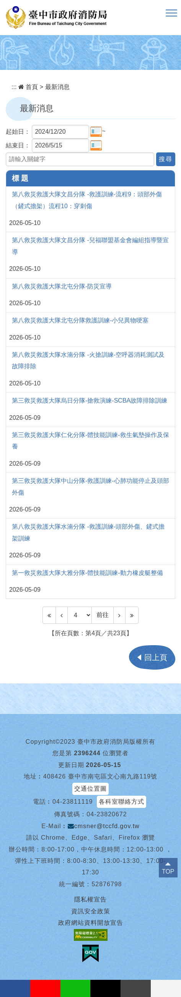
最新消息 (57, 87)
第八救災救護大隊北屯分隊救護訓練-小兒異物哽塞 (80, 320)
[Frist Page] (49, 615)
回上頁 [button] (155, 657)
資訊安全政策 (90, 911)
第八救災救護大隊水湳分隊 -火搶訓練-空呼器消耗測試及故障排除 (88, 360)
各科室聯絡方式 (121, 801)
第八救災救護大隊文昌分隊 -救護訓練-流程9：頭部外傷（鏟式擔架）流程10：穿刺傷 (87, 200)
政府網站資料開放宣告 (90, 922)
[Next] (119, 615)
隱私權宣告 (90, 899)
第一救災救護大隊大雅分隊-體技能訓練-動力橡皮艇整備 (87, 573)
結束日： (18, 145)
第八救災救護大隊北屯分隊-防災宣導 (62, 286)
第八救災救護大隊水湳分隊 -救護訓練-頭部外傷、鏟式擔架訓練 (88, 532)
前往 (102, 615)
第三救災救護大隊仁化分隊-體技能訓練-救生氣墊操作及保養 (90, 441)
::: (13, 87)
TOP (168, 871)
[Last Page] (132, 615)
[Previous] (61, 615)
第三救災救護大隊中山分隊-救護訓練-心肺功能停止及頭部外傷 (90, 486)
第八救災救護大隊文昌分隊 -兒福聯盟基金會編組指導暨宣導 (90, 246)
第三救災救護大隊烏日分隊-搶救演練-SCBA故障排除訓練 (89, 400)
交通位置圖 (90, 788)
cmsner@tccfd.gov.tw (104, 826)
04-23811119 (72, 801)
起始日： (18, 131)
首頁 (28, 87)
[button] (171, 13)
